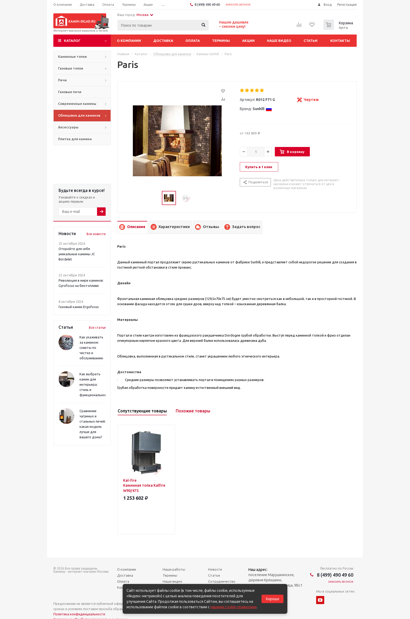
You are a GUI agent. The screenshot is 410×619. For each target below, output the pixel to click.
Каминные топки (72, 56)
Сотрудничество (221, 581)
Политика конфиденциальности (79, 614)
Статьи (310, 40)
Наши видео (172, 581)
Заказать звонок (238, 4)
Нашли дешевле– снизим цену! (233, 24)
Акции (248, 40)
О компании (129, 40)
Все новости (96, 234)
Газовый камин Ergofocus (79, 307)
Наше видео (279, 40)
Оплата (192, 40)
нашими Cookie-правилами (233, 607)
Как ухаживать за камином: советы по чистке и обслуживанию (91, 347)
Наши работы (174, 569)
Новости (215, 569)
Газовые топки (70, 68)
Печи (62, 80)
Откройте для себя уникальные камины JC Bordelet (77, 254)
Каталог (72, 40)
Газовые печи (69, 92)
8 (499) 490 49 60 (207, 4)
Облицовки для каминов (79, 115)
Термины (221, 40)
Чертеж (311, 100)
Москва (144, 14)
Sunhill (262, 109)
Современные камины (77, 103)
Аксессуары (68, 127)
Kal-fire (146, 485)
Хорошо (272, 599)
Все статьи (97, 327)
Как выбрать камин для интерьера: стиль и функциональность (94, 384)
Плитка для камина (75, 139)
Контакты (340, 40)
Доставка (163, 40)
